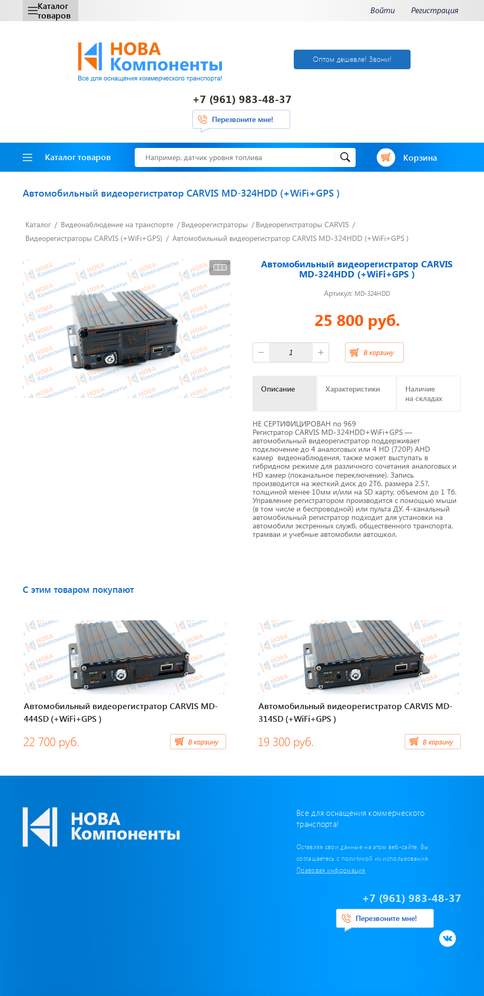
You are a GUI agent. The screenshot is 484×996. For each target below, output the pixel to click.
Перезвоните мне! (242, 119)
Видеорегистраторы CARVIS (302, 224)
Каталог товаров (49, 10)
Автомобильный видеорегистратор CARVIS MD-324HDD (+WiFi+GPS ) (290, 238)
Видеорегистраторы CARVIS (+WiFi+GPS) (93, 238)
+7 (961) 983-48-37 (242, 98)
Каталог (38, 224)
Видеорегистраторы (214, 224)
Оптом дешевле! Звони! (352, 59)
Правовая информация (331, 869)
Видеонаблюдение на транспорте (117, 224)
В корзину (379, 352)
